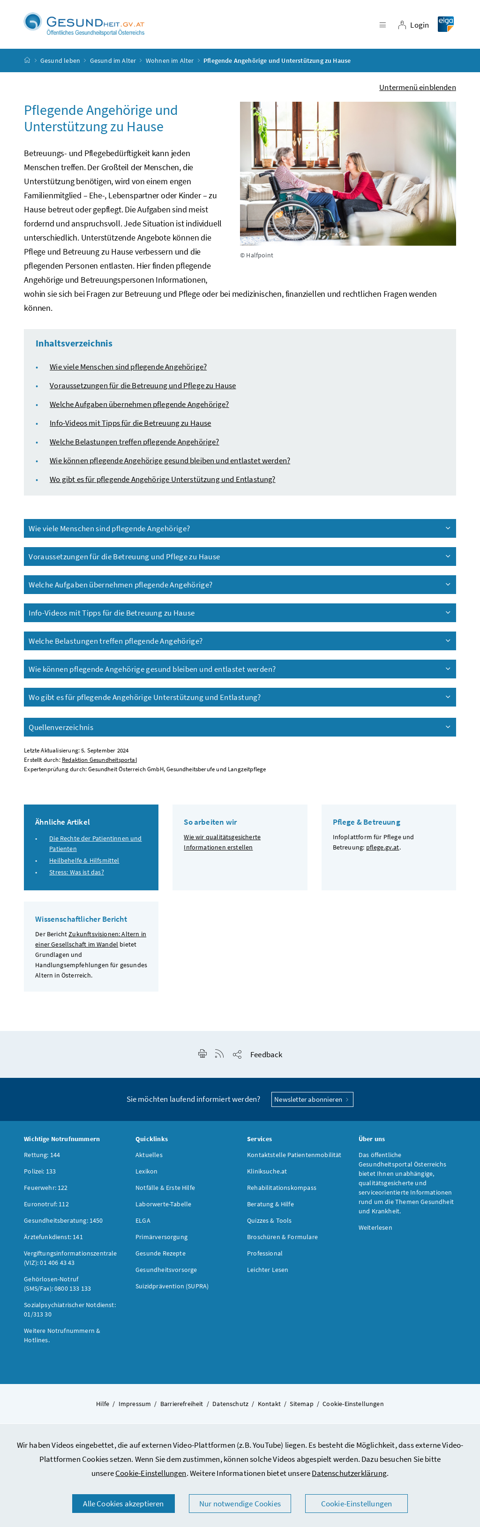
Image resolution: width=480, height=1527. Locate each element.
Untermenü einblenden (417, 89)
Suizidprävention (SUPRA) (172, 1288)
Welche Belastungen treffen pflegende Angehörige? (134, 444)
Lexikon (146, 1173)
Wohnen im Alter (170, 63)
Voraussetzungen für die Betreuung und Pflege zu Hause (143, 388)
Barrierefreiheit (181, 1406)
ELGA (142, 1223)
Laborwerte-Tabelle (163, 1206)
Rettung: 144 (42, 1157)
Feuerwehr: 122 (46, 1190)
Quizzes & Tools (269, 1223)
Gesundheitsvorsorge (166, 1272)
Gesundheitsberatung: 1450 (63, 1223)
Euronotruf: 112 (46, 1206)
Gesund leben (60, 63)
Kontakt (269, 1406)
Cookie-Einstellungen (151, 1473)
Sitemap (301, 1406)
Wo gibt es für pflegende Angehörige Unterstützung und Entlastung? (162, 481)
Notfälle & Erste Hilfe (165, 1190)
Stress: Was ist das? (76, 875)
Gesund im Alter (113, 63)
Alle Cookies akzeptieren (123, 1503)
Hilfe (102, 1406)
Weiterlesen (375, 1230)
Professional (265, 1255)
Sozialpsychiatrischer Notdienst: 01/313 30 (70, 1312)
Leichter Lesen (267, 1272)
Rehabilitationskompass (281, 1190)
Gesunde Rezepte (160, 1255)
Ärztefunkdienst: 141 (53, 1239)
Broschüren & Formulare (282, 1239)
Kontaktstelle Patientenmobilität (294, 1157)
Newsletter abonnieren (312, 1101)
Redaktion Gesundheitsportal (99, 762)
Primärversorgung (161, 1239)
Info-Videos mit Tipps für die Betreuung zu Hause (130, 425)
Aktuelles (149, 1157)
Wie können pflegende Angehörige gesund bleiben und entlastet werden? (170, 463)
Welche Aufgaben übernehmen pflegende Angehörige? (139, 406)
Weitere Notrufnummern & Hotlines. (62, 1337)
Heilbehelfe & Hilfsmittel (84, 863)
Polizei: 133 (40, 1173)
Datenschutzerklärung (349, 1473)
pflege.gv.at (382, 849)
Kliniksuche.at (267, 1173)
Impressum (135, 1406)
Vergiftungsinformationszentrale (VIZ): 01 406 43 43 (70, 1260)
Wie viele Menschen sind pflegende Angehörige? (128, 369)
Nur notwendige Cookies (240, 1503)
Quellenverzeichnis (240, 729)
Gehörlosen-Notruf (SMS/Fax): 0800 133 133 (57, 1286)
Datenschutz (230, 1406)
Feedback (266, 1056)
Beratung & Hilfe (270, 1206)
